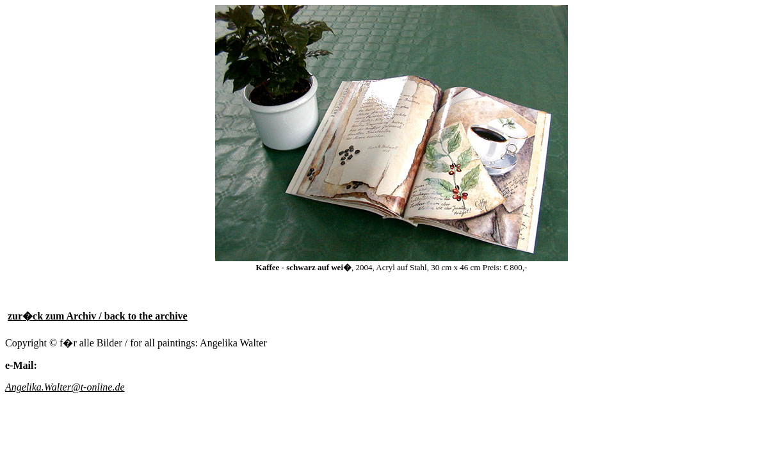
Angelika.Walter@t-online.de (65, 387)
